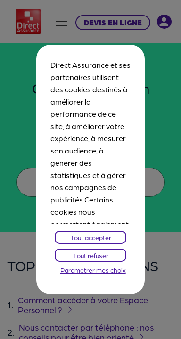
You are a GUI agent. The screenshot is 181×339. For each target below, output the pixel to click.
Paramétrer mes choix (93, 270)
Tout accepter (90, 237)
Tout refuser (90, 255)
